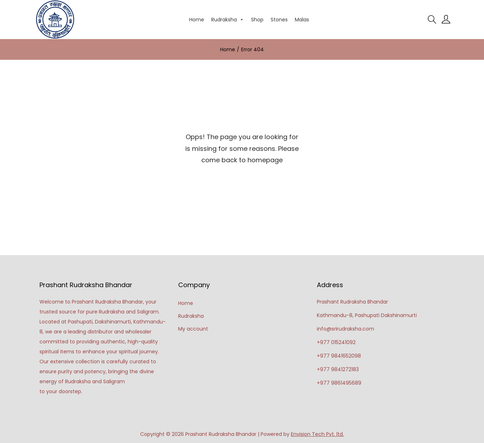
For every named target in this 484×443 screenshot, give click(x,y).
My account (193, 328)
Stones (279, 19)
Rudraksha (227, 19)
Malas (302, 19)
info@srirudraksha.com (345, 328)
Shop (257, 19)
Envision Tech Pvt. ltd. (317, 434)
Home (196, 19)
